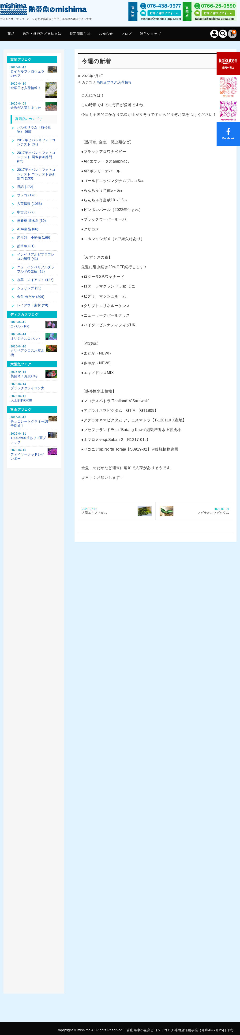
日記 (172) (25, 187)
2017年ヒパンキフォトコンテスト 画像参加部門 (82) (36, 157)
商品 (11, 33)
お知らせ (106, 33)
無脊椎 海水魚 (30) (31, 220)
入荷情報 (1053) (29, 204)
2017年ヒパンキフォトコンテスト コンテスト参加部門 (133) (36, 174)
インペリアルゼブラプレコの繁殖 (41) (36, 257)
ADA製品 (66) (27, 229)
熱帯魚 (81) (26, 246)
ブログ (126, 33)
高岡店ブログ (107, 82)
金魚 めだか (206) (30, 297)
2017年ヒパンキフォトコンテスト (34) (36, 142)
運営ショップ (150, 33)
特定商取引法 (80, 33)
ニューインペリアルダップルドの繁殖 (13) (36, 269)
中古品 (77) (26, 212)
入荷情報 (125, 82)
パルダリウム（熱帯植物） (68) (34, 129)
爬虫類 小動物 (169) (33, 237)
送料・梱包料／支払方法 (42, 33)
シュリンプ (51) (29, 288)
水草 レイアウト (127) (35, 280)
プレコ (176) (27, 195)
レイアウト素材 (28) (32, 305)
